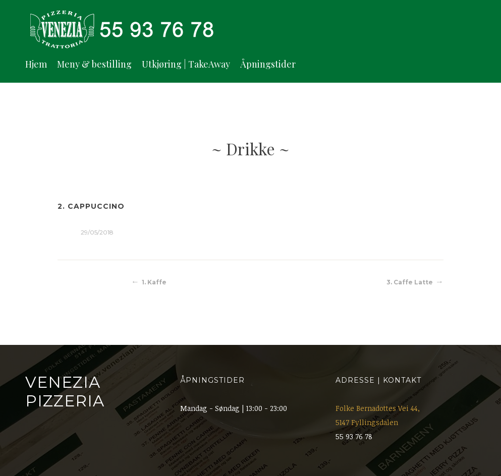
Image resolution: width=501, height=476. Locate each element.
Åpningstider (268, 64)
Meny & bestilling (94, 64)
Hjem (36, 64)
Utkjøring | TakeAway (186, 64)
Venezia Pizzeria (64, 391)
